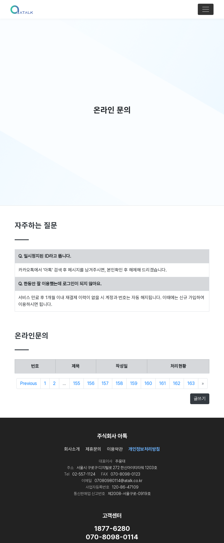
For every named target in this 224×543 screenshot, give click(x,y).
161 (162, 383)
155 (76, 383)
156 (91, 383)
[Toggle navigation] (206, 9)
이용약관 (115, 449)
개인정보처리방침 (144, 449)
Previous (28, 383)
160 (148, 383)
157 (105, 383)
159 (133, 383)
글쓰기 (200, 398)
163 (191, 383)
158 (119, 383)
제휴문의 (93, 449)
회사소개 (72, 449)
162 (176, 383)
